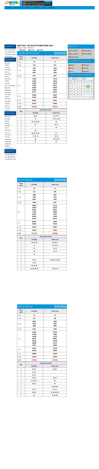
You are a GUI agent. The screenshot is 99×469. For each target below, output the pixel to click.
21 (74, 83)
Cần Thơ (7, 75)
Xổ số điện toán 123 (10, 44)
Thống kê (28, 8)
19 (91, 81)
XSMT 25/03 (40, 42)
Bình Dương (8, 61)
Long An (34, 3)
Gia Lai (7, 119)
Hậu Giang (47, 3)
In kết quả (51, 8)
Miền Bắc (72, 57)
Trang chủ (8, 8)
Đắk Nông (41, 5)
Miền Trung (8, 108)
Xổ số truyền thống (10, 41)
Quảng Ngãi (35, 5)
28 (74, 86)
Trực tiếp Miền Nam (10, 148)
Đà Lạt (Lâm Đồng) (10, 77)
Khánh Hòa (8, 122)
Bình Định (7, 110)
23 (81, 83)
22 (77, 83)
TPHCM (7, 57)
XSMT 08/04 (22, 42)
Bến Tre (7, 68)
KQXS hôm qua (48, 1)
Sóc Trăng (7, 90)
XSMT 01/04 (31, 42)
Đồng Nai (7, 79)
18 (88, 81)
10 (84, 78)
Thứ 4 (21, 48)
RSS (93, 464)
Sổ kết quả (36, 8)
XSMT (24, 5)
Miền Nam (7, 55)
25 (88, 83)
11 (88, 78)
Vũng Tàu (7, 102)
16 (81, 81)
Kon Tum (7, 124)
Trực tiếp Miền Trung (10, 151)
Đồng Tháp (8, 82)
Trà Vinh (7, 97)
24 (84, 83)
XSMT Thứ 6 (31, 39)
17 (84, 81)
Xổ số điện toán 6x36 (10, 46)
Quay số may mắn (74, 45)
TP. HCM (28, 3)
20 (71, 83)
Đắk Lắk (7, 113)
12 (91, 78)
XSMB (24, 1)
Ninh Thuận (8, 126)
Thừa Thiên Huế (9, 140)
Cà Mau (7, 72)
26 (91, 83)
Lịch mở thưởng (73, 42)
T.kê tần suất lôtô (87, 45)
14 (74, 81)
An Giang (7, 59)
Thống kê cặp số (87, 42)
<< (70, 70)
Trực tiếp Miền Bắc (10, 146)
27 (71, 86)
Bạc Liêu (7, 64)
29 (77, 86)
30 (71, 75)
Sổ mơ (44, 8)
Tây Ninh (7, 95)
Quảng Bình (8, 131)
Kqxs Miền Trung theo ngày (49, 459)
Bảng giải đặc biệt (74, 48)
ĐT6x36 (33, 1)
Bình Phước (40, 3)
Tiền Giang (8, 93)
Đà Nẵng (28, 5)
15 (77, 81)
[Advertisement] (49, 23)
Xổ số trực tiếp (18, 8)
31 (74, 75)
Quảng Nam (8, 135)
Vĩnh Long (7, 99)
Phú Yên (7, 128)
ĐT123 (28, 1)
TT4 (37, 1)
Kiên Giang (8, 86)
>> (80, 70)
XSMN (24, 3)
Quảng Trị (7, 138)
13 (71, 81)
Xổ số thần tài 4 (9, 48)
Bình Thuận (8, 70)
